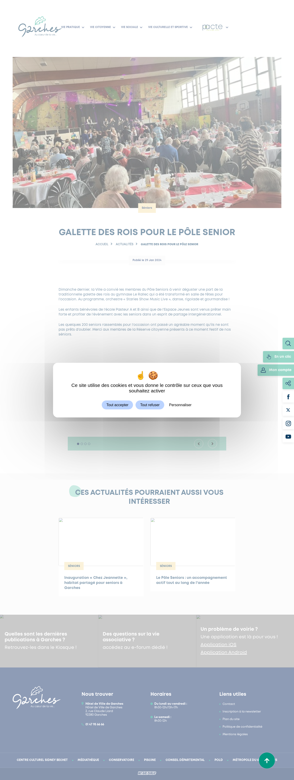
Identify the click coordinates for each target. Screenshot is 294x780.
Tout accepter (117, 405)
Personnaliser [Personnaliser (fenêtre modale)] (180, 405)
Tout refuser (149, 405)
